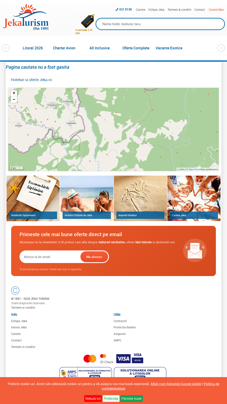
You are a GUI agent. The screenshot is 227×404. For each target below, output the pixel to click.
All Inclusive (99, 47)
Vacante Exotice (169, 47)
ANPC (117, 340)
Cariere (140, 10)
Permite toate (132, 398)
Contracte (120, 321)
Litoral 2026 (33, 47)
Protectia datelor (125, 327)
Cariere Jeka (179, 215)
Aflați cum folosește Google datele (176, 384)
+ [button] (14, 93)
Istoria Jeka (19, 327)
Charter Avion (64, 47)
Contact (199, 10)
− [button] (14, 100)
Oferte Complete (135, 47)
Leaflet (181, 169)
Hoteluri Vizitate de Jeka (78, 215)
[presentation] (136, 256)
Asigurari (120, 334)
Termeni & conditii (179, 10)
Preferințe (111, 398)
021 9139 (125, 9)
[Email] (50, 256)
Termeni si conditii (23, 307)
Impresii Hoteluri (127, 215)
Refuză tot (93, 398)
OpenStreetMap (197, 169)
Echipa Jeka (156, 10)
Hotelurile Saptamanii (23, 215)
